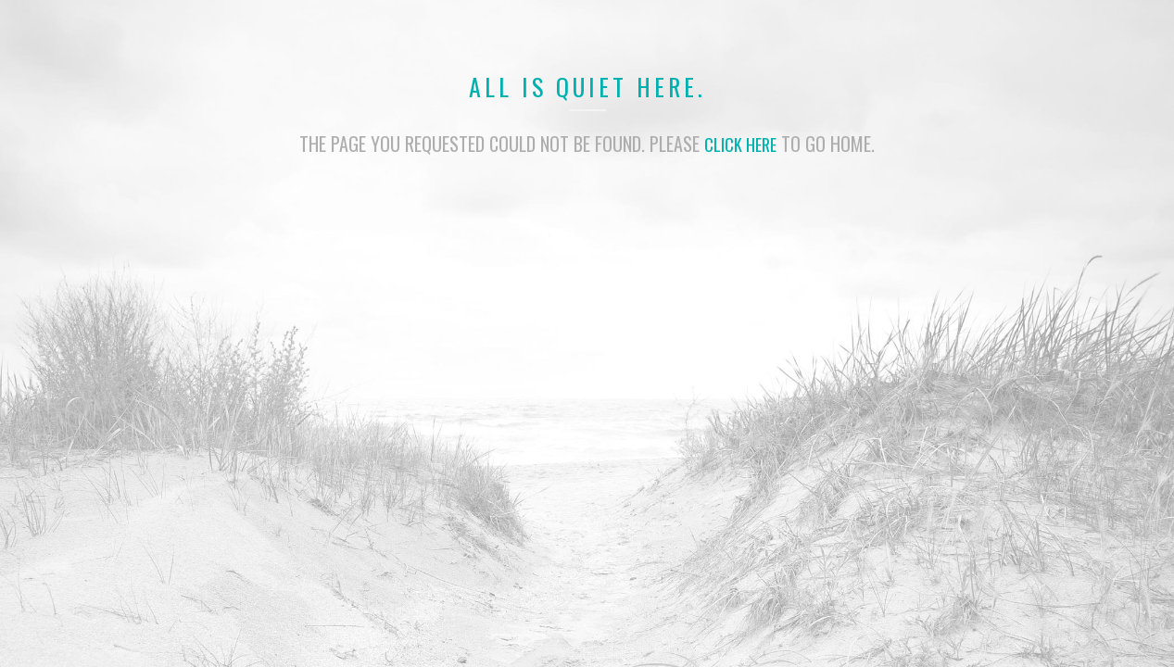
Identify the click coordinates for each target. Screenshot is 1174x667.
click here (740, 143)
